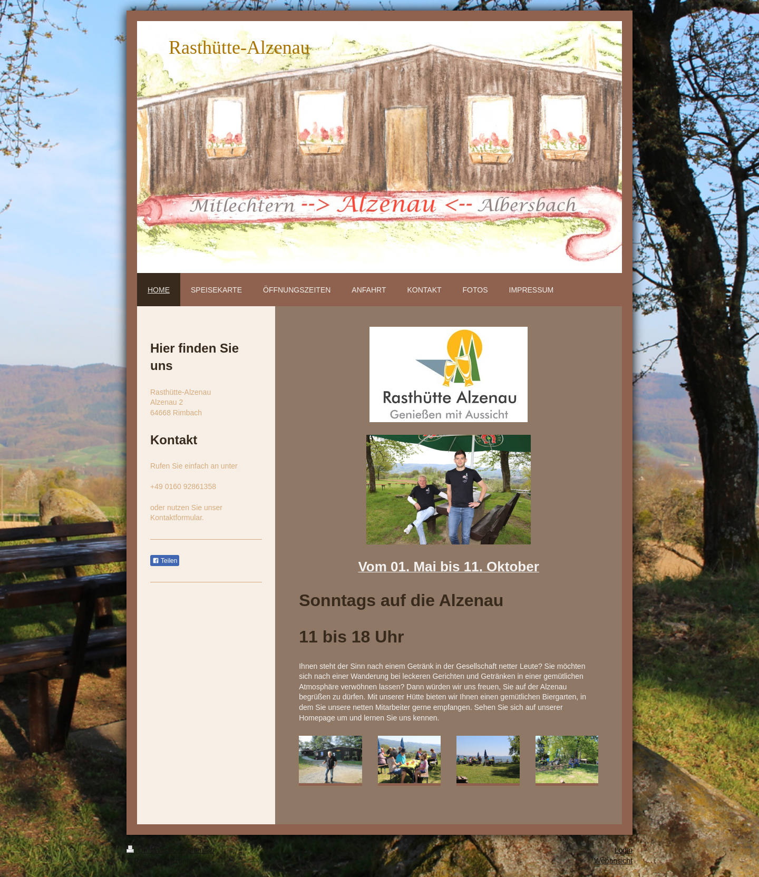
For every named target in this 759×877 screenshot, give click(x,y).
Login (623, 850)
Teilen (164, 560)
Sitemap (200, 850)
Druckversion (154, 850)
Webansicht (613, 860)
